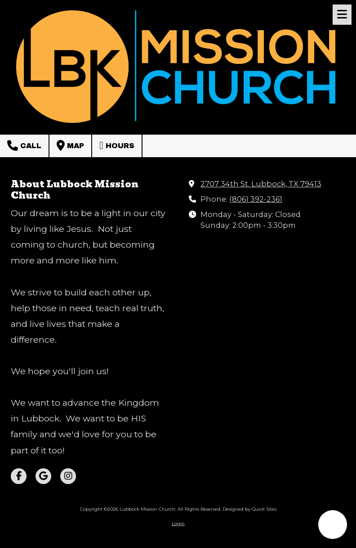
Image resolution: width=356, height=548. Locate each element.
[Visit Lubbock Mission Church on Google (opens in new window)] (43, 476)
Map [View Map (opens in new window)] (70, 145)
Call (24, 145)
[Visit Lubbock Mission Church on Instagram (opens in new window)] (68, 476)
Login (178, 523)
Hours (116, 145)
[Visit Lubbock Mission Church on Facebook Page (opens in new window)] (19, 476)
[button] (332, 524)
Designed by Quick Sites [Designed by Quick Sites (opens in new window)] (249, 509)
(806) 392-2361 (255, 199)
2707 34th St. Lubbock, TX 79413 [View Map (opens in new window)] (260, 183)
